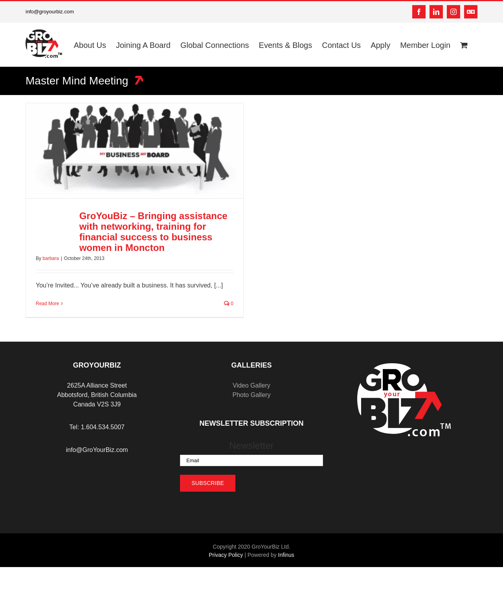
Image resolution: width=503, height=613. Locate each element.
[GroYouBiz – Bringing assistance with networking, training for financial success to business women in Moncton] (134, 150)
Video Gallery (251, 385)
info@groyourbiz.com (50, 12)
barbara (50, 258)
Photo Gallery (251, 395)
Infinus (286, 555)
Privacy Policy (226, 555)
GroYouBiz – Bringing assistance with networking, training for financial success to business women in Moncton (153, 231)
